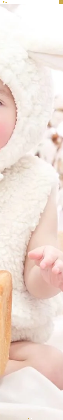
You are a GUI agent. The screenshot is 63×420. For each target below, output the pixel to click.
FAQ (56, 1)
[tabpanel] (31, 212)
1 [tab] (28, 418)
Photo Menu (24, 1)
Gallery (53, 1)
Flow (34, 1)
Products (41, 1)
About (37, 1)
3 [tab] (31, 418)
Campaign (30, 1)
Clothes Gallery (47, 1)
